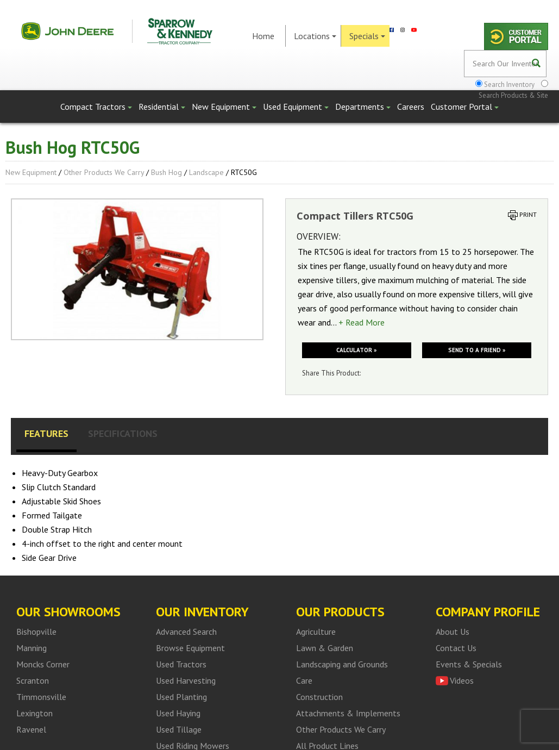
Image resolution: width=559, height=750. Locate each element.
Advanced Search (186, 631)
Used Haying (178, 713)
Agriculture (316, 631)
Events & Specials (469, 664)
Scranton (32, 680)
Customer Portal (465, 106)
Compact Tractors (96, 106)
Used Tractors (181, 664)
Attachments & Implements (348, 713)
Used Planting (181, 696)
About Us (452, 631)
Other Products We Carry (104, 172)
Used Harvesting (186, 680)
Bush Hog (166, 172)
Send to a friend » (476, 350)
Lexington (34, 713)
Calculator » (356, 350)
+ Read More (361, 322)
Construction (319, 696)
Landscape (206, 172)
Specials (367, 35)
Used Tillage (179, 729)
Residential (162, 106)
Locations (315, 35)
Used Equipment (296, 106)
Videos (462, 680)
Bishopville (36, 631)
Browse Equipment (190, 647)
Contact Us (456, 647)
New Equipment (224, 106)
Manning (31, 647)
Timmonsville (41, 696)
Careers (410, 106)
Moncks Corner (43, 664)
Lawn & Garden (324, 647)
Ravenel (31, 729)
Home (263, 35)
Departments (363, 106)
